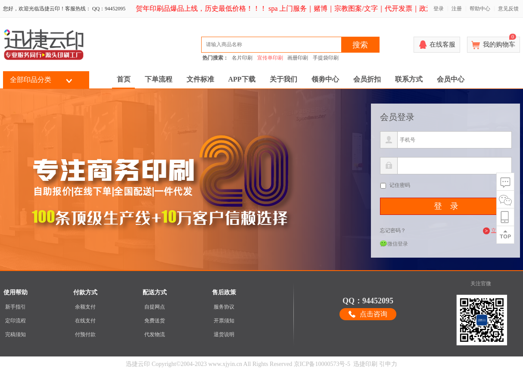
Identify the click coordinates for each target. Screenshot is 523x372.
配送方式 (155, 292)
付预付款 (85, 334)
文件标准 (200, 79)
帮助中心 (480, 9)
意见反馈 (508, 9)
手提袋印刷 (326, 58)
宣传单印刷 (270, 58)
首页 (124, 79)
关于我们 (283, 79)
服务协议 (224, 307)
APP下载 (241, 79)
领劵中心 (325, 79)
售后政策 (224, 292)
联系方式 (409, 79)
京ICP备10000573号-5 (322, 364)
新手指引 (15, 307)
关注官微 (480, 284)
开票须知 (224, 321)
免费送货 (154, 321)
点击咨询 (373, 314)
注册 (456, 9)
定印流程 (15, 321)
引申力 (388, 364)
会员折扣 (367, 79)
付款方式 (85, 292)
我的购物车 (499, 42)
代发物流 (154, 334)
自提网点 (154, 307)
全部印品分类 (30, 79)
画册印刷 (297, 58)
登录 (438, 9)
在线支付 (85, 321)
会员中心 (450, 79)
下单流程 (158, 79)
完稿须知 (15, 334)
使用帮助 (15, 292)
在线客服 (442, 44)
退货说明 (224, 334)
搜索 (360, 45)
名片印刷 (242, 58)
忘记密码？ (393, 230)
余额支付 (85, 307)
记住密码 (399, 185)
